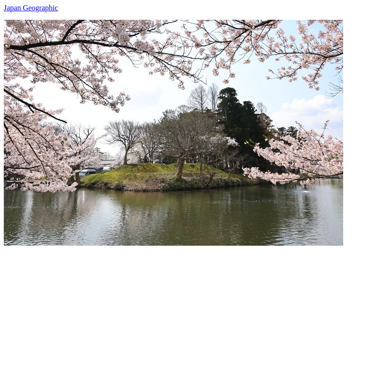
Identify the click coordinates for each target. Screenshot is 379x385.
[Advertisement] (189, 311)
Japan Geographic (31, 8)
